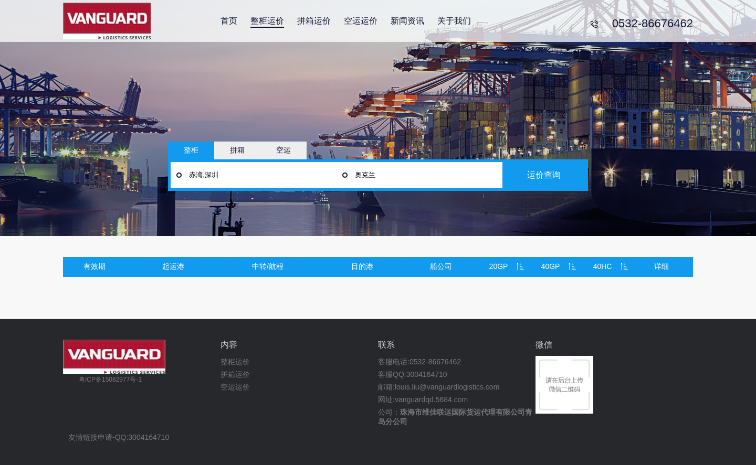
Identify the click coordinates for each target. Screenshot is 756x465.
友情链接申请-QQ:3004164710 (118, 437)
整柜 (191, 150)
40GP (550, 266)
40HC (602, 266)
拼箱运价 (314, 20)
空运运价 (360, 20)
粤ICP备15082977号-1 (110, 379)
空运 (283, 150)
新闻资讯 (407, 20)
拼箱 (237, 150)
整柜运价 (267, 20)
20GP (498, 266)
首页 (228, 20)
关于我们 (454, 20)
